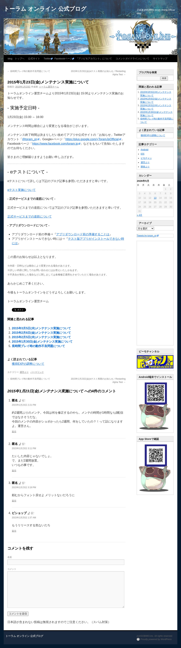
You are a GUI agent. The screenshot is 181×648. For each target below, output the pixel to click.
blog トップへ (16, 58)
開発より (145, 166)
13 (155, 198)
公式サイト (34, 58)
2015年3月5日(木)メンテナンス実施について (41, 328)
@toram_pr (29, 139)
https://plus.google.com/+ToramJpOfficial (92, 139)
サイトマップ (160, 58)
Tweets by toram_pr (146, 235)
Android (144, 149)
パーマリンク (37, 372)
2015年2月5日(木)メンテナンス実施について (41, 337)
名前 (9, 557)
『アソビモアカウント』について (94, 58)
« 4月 (139, 215)
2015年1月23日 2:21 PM (24, 405)
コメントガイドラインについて (132, 58)
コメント (11, 569)
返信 (14, 431)
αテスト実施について (21, 189)
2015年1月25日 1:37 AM (24, 517)
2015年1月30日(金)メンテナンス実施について (42, 341)
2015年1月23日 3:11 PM (24, 448)
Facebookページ (63, 58)
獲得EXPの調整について (28, 363)
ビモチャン (146, 158)
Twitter (47, 58)
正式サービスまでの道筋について (29, 216)
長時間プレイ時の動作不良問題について (28, 71)
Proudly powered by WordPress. (156, 639)
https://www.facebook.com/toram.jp (55, 143)
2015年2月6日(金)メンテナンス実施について (41, 332)
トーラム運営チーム (49, 86)
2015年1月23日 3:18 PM (24, 487)
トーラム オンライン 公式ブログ (45, 9)
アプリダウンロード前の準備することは (82, 234)
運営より (24, 372)
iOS (142, 154)
